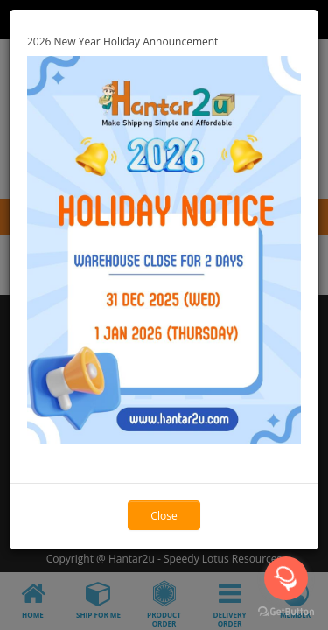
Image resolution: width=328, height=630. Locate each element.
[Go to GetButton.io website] (286, 612)
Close (163, 515)
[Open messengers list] (286, 578)
